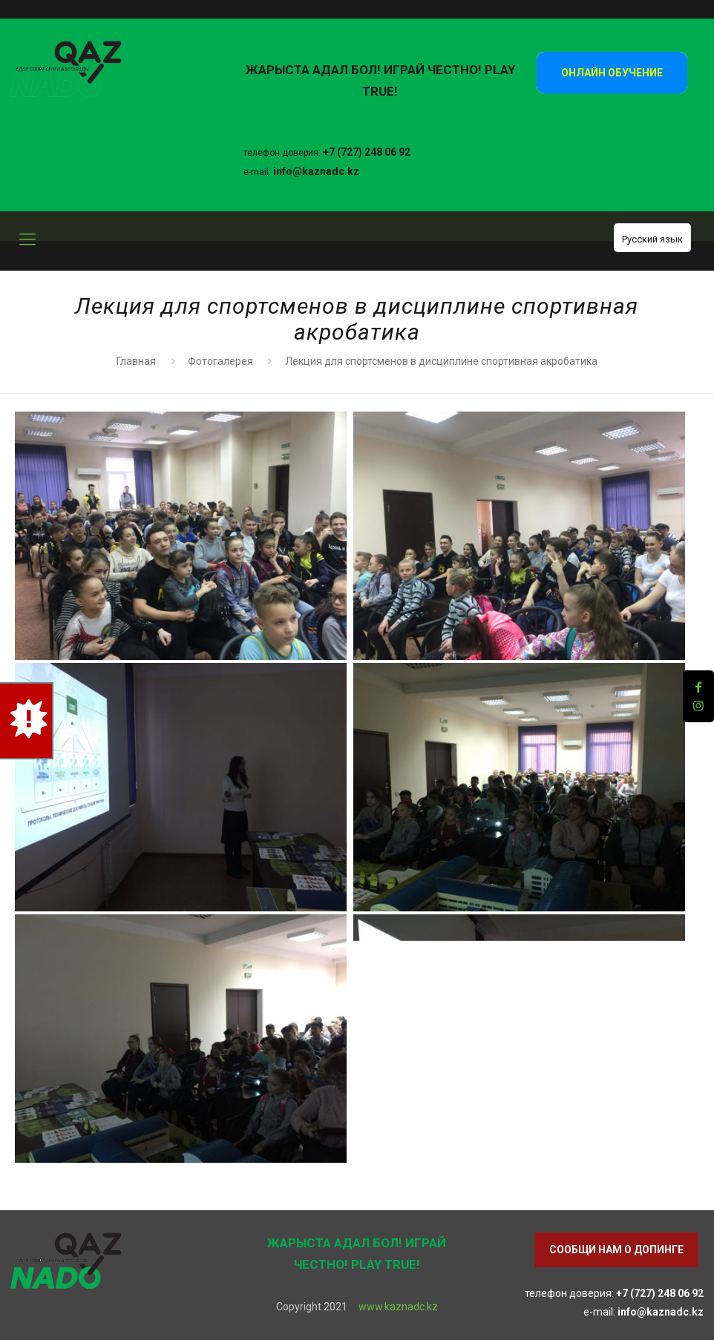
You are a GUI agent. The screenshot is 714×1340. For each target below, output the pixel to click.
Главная (136, 361)
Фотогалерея (220, 361)
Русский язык (652, 239)
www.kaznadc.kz (398, 1307)
